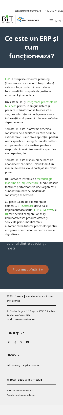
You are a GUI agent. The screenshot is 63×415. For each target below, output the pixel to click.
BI (6, 214)
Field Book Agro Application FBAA (23, 365)
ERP (7, 79)
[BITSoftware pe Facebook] (15, 341)
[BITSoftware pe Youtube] (27, 341)
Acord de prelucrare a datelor (21, 395)
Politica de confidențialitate (20, 390)
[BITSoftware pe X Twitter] (21, 341)
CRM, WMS (47, 210)
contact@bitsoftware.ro (28, 10)
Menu (56, 21)
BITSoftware (25, 206)
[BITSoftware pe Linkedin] (9, 341)
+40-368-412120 (54, 10)
